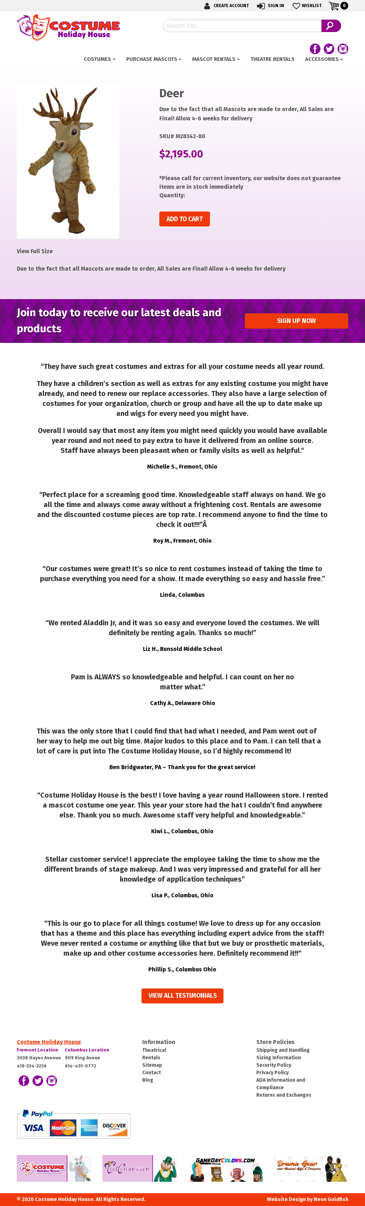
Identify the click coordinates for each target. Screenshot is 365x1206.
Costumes (97, 59)
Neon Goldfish (331, 1199)
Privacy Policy (272, 1073)
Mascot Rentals (213, 59)
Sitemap (152, 1065)
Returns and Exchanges (284, 1095)
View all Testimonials (183, 995)
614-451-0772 (80, 1066)
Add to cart (184, 219)
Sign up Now (296, 321)
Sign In (270, 5)
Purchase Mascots (151, 59)
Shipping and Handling (283, 1050)
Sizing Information (278, 1058)
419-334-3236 (32, 1066)
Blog (147, 1080)
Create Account (225, 5)
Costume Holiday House (49, 1042)
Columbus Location (87, 1050)
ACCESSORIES (322, 59)
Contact (151, 1073)
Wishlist (306, 5)
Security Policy (273, 1065)
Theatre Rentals (272, 59)
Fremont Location (37, 1050)
